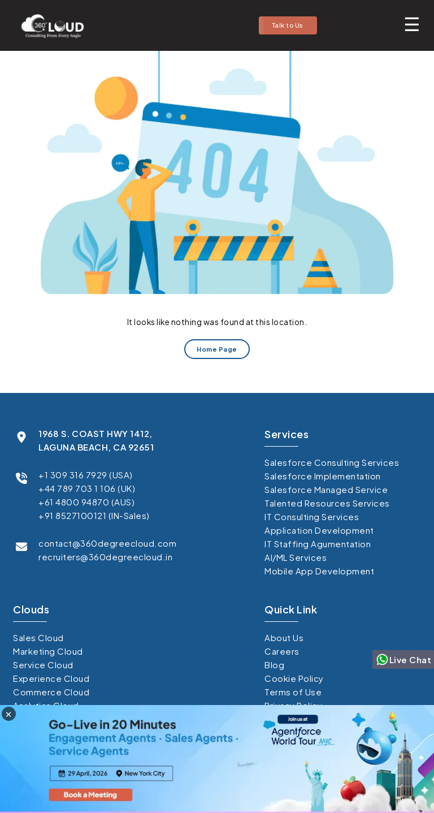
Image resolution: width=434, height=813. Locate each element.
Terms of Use (293, 691)
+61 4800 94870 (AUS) (86, 501)
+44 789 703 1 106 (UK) (86, 488)
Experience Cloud (51, 678)
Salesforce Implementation (322, 475)
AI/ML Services (295, 557)
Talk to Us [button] (287, 25)
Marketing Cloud (48, 651)
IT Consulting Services (311, 516)
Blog (274, 664)
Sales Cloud (38, 637)
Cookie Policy (294, 678)
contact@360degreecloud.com (107, 543)
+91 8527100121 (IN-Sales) (94, 515)
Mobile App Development (319, 570)
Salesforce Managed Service (326, 489)
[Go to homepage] (49, 25)
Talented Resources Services (327, 503)
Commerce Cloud (51, 691)
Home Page (217, 349)
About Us (283, 637)
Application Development (319, 530)
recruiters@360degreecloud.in (105, 556)
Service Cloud (43, 664)
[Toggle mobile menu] (412, 24)
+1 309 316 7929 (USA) (85, 474)
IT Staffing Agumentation (317, 543)
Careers (282, 651)
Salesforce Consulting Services (331, 462)
